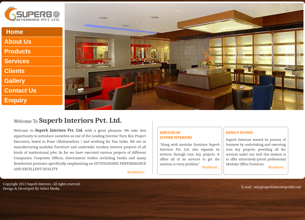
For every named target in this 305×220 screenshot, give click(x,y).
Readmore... (136, 172)
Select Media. (50, 188)
